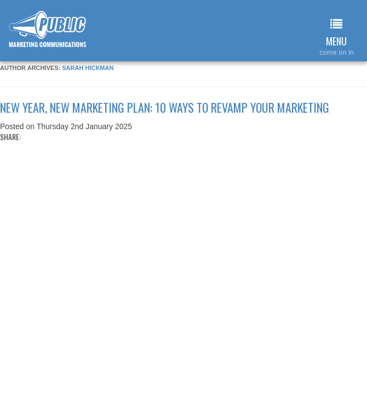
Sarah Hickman (87, 68)
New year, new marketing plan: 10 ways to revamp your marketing (164, 107)
